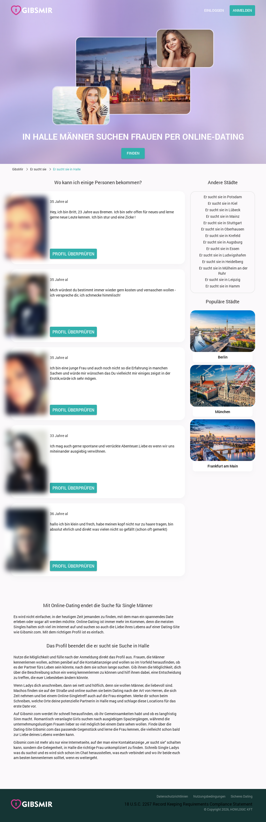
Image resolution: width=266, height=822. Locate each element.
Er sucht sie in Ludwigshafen (222, 255)
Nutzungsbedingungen (209, 796)
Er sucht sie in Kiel (222, 203)
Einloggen (214, 10)
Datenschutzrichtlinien (172, 796)
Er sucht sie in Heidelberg (222, 261)
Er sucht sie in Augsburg (222, 242)
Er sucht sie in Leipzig (222, 279)
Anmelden (242, 10)
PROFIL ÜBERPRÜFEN (73, 253)
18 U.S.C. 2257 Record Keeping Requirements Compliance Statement (188, 804)
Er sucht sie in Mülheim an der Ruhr (223, 271)
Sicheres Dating (241, 796)
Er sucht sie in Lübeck (222, 209)
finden (133, 153)
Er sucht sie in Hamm (222, 286)
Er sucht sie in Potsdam (223, 196)
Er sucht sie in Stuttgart (222, 222)
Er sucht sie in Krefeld (222, 235)
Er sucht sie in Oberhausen (222, 229)
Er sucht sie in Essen (222, 248)
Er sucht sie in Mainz (223, 216)
